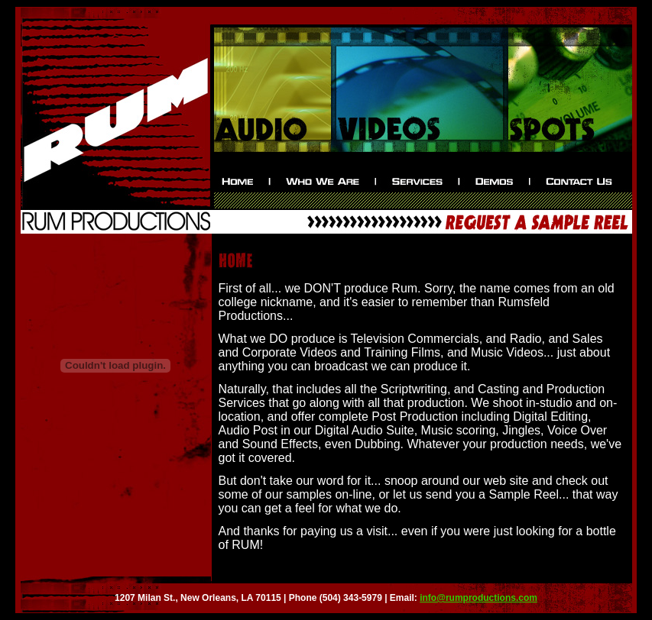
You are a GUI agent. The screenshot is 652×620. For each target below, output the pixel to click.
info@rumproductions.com (478, 598)
